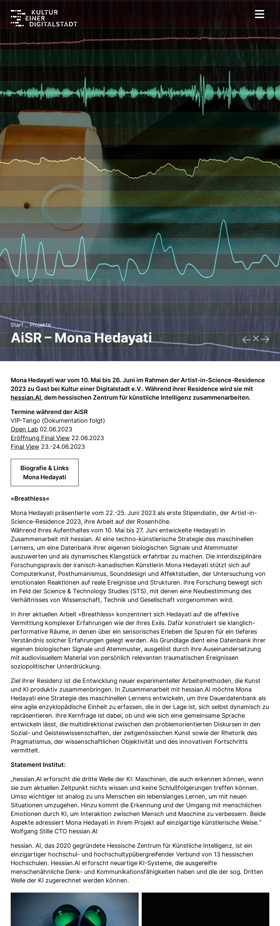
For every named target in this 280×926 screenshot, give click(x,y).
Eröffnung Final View (40, 437)
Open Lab (24, 429)
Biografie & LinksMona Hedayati (44, 473)
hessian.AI (26, 397)
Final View (25, 446)
